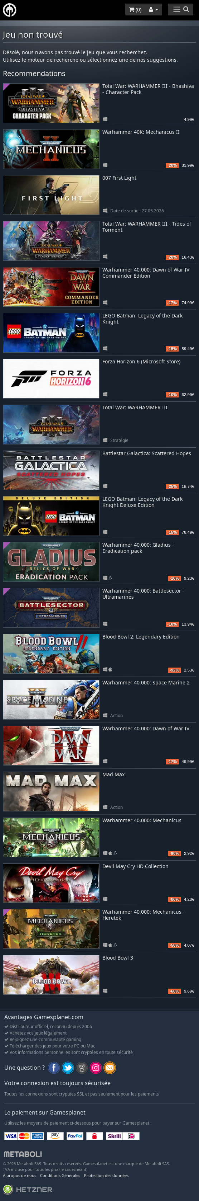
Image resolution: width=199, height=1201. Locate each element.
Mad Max (113, 774)
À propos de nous (19, 1175)
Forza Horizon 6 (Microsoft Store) (141, 361)
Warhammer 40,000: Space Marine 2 (146, 682)
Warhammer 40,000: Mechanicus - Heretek (143, 914)
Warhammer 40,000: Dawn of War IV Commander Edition (145, 272)
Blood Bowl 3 (117, 957)
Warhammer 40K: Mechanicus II (141, 131)
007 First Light (119, 177)
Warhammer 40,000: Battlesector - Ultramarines (143, 593)
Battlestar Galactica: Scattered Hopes (146, 453)
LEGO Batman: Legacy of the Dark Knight (142, 318)
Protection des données (106, 1175)
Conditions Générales (60, 1175)
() (135, 9)
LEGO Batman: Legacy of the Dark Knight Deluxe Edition (142, 501)
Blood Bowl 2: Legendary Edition (141, 636)
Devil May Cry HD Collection (135, 866)
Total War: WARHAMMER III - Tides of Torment (146, 226)
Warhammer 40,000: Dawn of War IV (145, 728)
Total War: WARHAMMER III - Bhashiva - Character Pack (148, 89)
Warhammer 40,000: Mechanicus (141, 820)
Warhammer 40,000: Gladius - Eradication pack (138, 547)
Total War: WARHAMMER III (135, 407)
